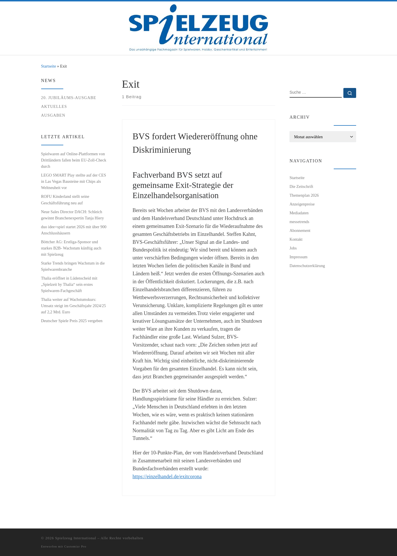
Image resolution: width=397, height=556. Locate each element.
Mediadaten (298, 213)
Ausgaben (53, 115)
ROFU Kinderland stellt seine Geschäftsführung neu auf (65, 199)
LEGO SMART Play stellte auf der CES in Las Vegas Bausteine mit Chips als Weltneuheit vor (73, 181)
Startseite (48, 66)
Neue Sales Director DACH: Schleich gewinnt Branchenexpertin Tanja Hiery (72, 214)
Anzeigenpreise (302, 204)
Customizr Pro (75, 546)
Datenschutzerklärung (307, 265)
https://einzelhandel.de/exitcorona (167, 476)
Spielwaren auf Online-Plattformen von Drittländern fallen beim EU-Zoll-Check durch (73, 160)
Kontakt (296, 239)
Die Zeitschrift (301, 186)
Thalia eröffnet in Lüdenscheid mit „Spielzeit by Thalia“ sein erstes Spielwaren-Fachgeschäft (69, 284)
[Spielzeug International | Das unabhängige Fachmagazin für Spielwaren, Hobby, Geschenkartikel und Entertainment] (198, 27)
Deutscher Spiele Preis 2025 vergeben (72, 320)
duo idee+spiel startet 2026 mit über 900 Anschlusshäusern (73, 230)
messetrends (299, 221)
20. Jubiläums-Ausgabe (68, 97)
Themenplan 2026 (304, 195)
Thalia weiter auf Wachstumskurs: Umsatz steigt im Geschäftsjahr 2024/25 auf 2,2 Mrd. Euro (73, 305)
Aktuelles (54, 106)
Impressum (298, 257)
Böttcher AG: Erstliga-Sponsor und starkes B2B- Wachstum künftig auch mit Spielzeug (71, 248)
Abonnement (299, 230)
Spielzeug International (75, 538)
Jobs (293, 248)
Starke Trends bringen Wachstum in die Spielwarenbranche (73, 266)
